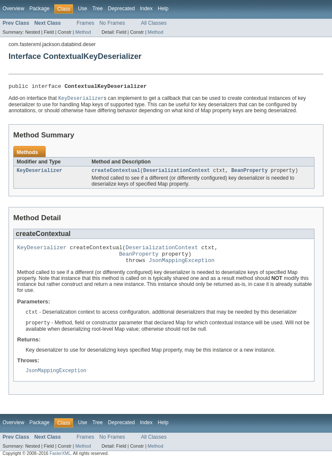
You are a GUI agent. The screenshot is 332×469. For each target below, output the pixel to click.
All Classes (154, 23)
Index (146, 9)
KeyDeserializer (39, 172)
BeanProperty (249, 172)
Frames (85, 23)
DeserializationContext (176, 172)
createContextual (115, 172)
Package (39, 9)
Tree (97, 9)
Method (83, 32)
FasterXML (60, 461)
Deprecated (121, 9)
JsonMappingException (181, 266)
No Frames (112, 23)
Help (163, 9)
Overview (13, 9)
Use (82, 9)
